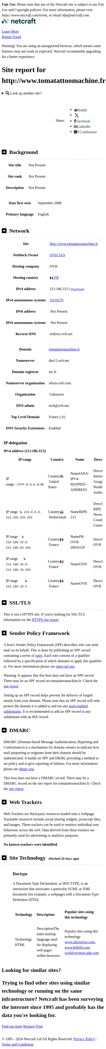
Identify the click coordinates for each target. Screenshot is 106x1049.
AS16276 (56, 300)
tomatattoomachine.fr (64, 349)
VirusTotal (77, 289)
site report (11, 686)
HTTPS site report (45, 620)
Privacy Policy (84, 1039)
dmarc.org (26, 769)
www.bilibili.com (77, 947)
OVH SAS (57, 255)
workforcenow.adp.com (82, 953)
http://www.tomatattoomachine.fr (74, 244)
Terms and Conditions (18, 1044)
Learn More (10, 31)
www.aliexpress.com (80, 942)
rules (38, 655)
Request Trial (33, 1026)
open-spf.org (65, 666)
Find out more (12, 1026)
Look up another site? (24, 93)
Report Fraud (11, 37)
